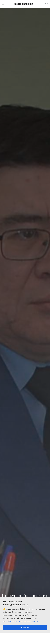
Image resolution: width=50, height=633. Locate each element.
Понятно (25, 627)
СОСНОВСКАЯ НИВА (23, 4)
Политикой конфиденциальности (23, 621)
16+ (45, 3)
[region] (25, 615)
